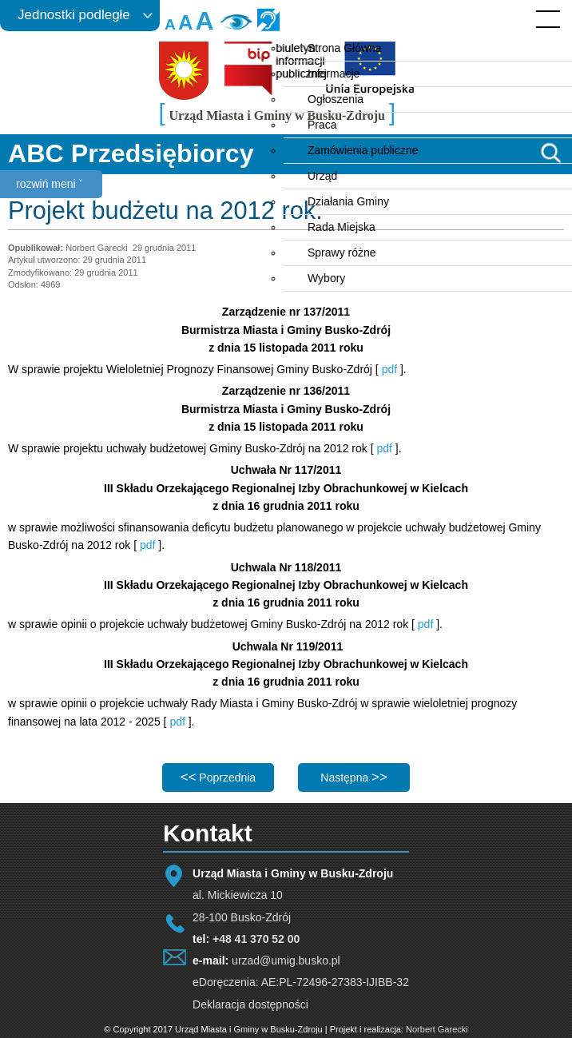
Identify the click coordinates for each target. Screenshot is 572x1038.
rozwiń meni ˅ (49, 183)
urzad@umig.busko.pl (286, 960)
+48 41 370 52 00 (256, 939)
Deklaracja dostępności (250, 1004)
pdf (389, 369)
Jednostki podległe (74, 14)
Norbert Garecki (437, 1029)
